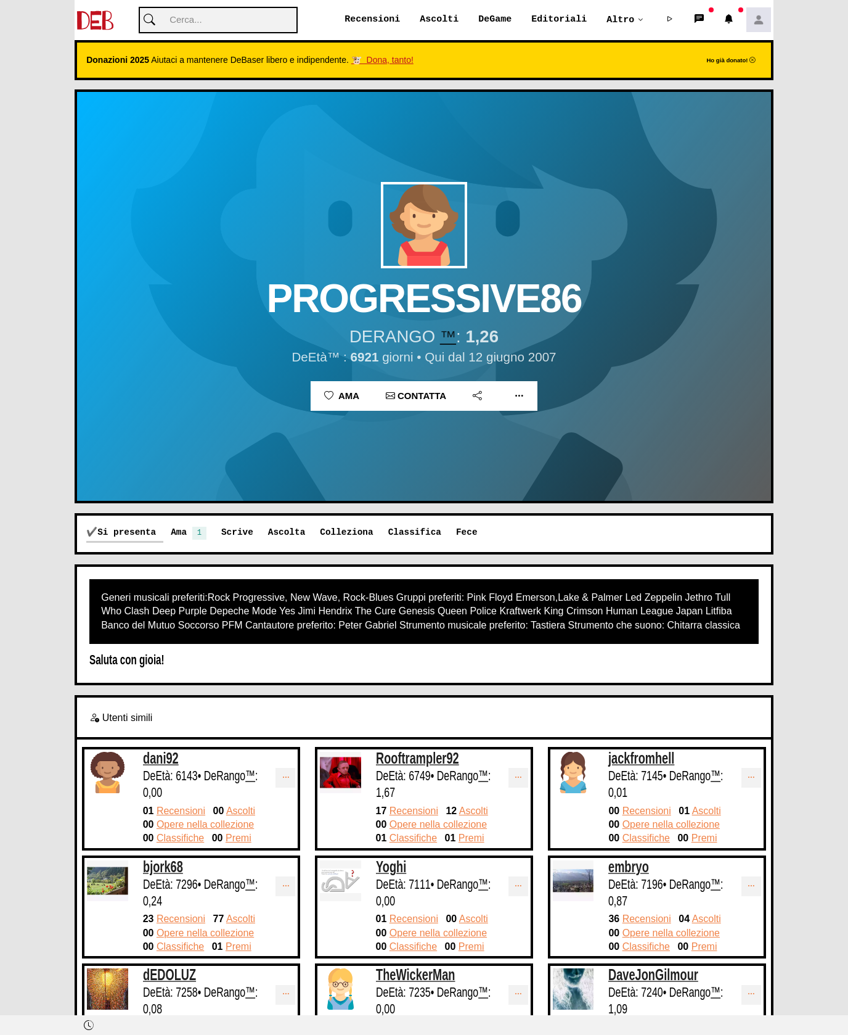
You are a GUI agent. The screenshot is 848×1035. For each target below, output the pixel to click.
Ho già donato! (731, 60)
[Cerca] (218, 20)
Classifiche (180, 838)
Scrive (237, 532)
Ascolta (286, 532)
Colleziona (346, 532)
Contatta (416, 396)
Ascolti (439, 20)
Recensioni (372, 20)
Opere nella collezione (205, 825)
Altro (620, 20)
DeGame (495, 20)
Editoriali (559, 20)
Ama (341, 396)
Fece (467, 532)
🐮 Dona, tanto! (382, 60)
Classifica (414, 532)
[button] (670, 20)
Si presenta (126, 532)
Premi (238, 838)
